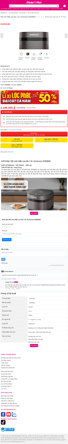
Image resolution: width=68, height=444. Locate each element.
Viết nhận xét (56, 17)
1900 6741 (4, 401)
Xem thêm (4, 389)
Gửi (3, 259)
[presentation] (2, 35)
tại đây (50, 119)
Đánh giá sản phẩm (7, 224)
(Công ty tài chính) (17, 140)
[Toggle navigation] (2, 5)
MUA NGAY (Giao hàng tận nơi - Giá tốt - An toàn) (34, 134)
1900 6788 (10, 152)
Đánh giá (4, 230)
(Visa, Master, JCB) (16, 146)
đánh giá (49, 17)
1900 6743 (11, 401)
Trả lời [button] (14, 279)
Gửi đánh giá (6, 239)
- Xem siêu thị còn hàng (14, 129)
